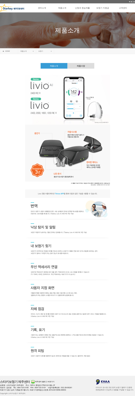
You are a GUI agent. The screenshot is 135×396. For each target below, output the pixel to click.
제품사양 (81, 65)
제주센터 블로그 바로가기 (42, 381)
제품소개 (23, 51)
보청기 (40, 51)
